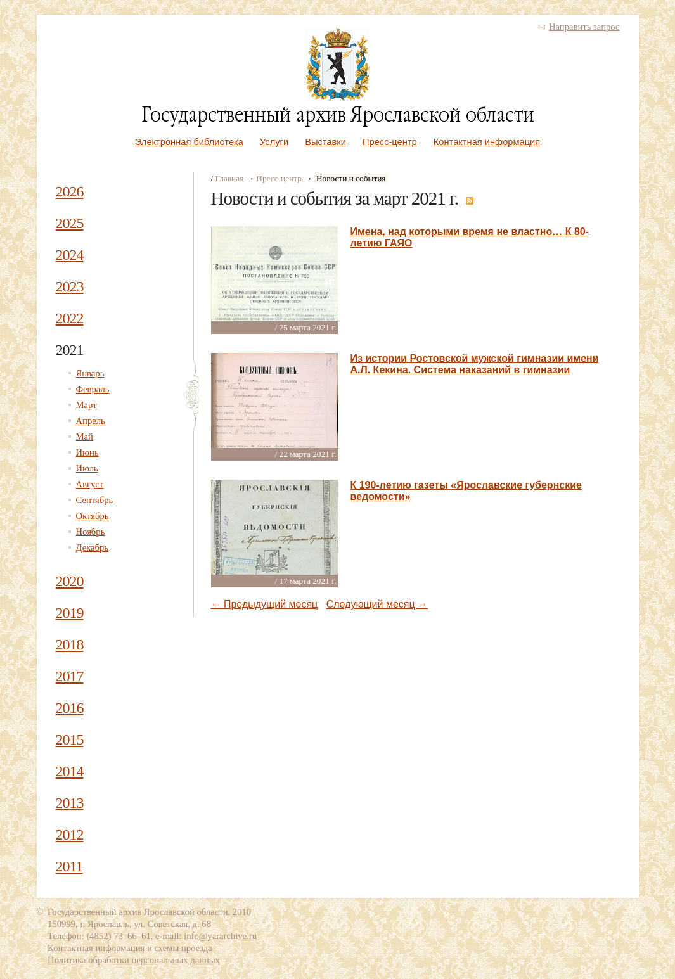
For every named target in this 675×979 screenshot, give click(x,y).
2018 (70, 644)
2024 (70, 254)
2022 (70, 318)
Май (84, 437)
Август (90, 484)
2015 (70, 739)
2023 (70, 286)
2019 (70, 613)
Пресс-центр (390, 142)
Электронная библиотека (189, 142)
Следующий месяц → (377, 604)
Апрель (90, 421)
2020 (70, 581)
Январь (90, 373)
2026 (70, 191)
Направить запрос (584, 27)
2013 (70, 803)
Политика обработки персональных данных (134, 960)
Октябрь (92, 516)
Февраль (93, 389)
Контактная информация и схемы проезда (130, 948)
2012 (70, 834)
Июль (87, 468)
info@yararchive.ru (220, 936)
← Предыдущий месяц (264, 604)
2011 (69, 866)
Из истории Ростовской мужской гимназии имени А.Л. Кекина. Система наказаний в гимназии (474, 364)
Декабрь (92, 547)
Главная (229, 178)
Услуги (274, 142)
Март (86, 405)
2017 (70, 676)
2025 (70, 223)
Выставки (325, 142)
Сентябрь (94, 500)
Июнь (87, 452)
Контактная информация (487, 142)
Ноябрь (90, 532)
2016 (70, 708)
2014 (70, 771)
